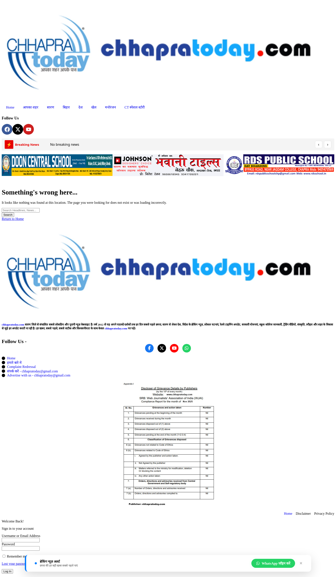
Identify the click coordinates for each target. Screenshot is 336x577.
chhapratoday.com (13, 324)
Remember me (15, 556)
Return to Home (13, 219)
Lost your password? (16, 563)
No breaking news (64, 144)
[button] (6, 167)
